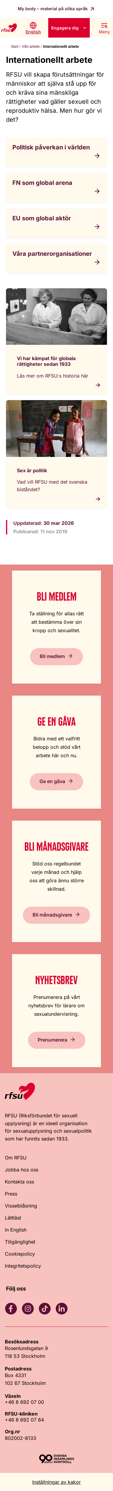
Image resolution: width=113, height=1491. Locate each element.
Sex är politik (32, 470)
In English (16, 1230)
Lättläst (13, 1218)
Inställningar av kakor (56, 1482)
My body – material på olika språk (53, 8)
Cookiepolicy (20, 1254)
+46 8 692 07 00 (24, 1402)
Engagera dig (65, 27)
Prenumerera (52, 1040)
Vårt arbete (30, 46)
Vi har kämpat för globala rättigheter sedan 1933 (46, 361)
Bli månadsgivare (52, 915)
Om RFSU (16, 1158)
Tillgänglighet (20, 1242)
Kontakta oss (19, 1182)
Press (11, 1194)
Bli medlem (52, 656)
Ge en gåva (52, 781)
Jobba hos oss (21, 1170)
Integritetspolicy (23, 1266)
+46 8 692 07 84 (24, 1420)
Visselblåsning (21, 1206)
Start (14, 46)
